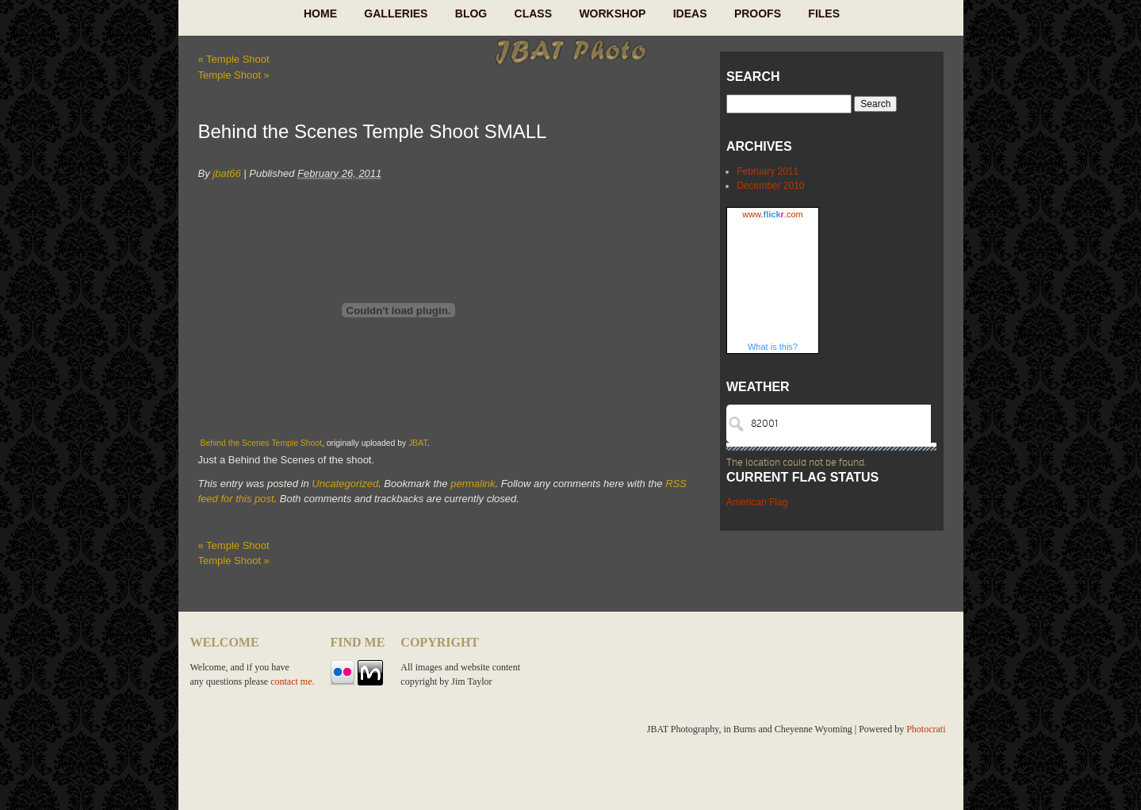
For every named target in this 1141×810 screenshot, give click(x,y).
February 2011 (767, 171)
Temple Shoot (234, 59)
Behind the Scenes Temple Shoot (261, 443)
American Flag (756, 502)
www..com (772, 214)
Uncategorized (345, 483)
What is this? (773, 346)
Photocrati (925, 729)
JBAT (417, 443)
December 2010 (770, 185)
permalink (472, 483)
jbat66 (226, 173)
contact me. (292, 681)
